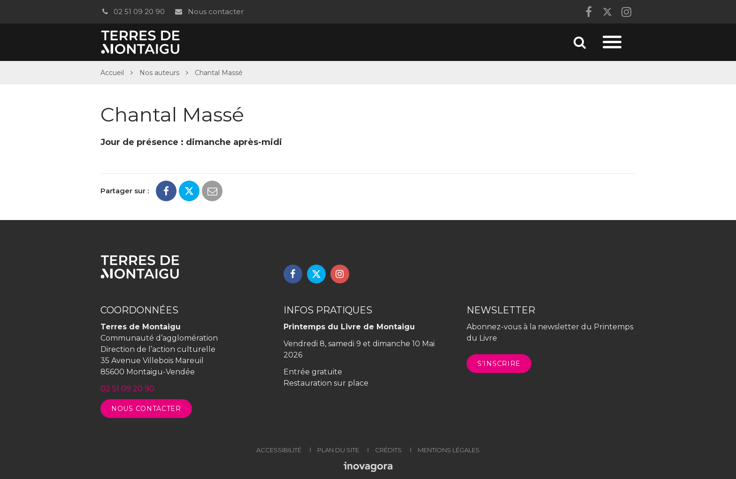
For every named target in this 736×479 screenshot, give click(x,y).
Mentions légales (449, 450)
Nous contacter (208, 11)
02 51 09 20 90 (132, 11)
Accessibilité (278, 450)
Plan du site (338, 450)
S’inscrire (499, 363)
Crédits (388, 450)
